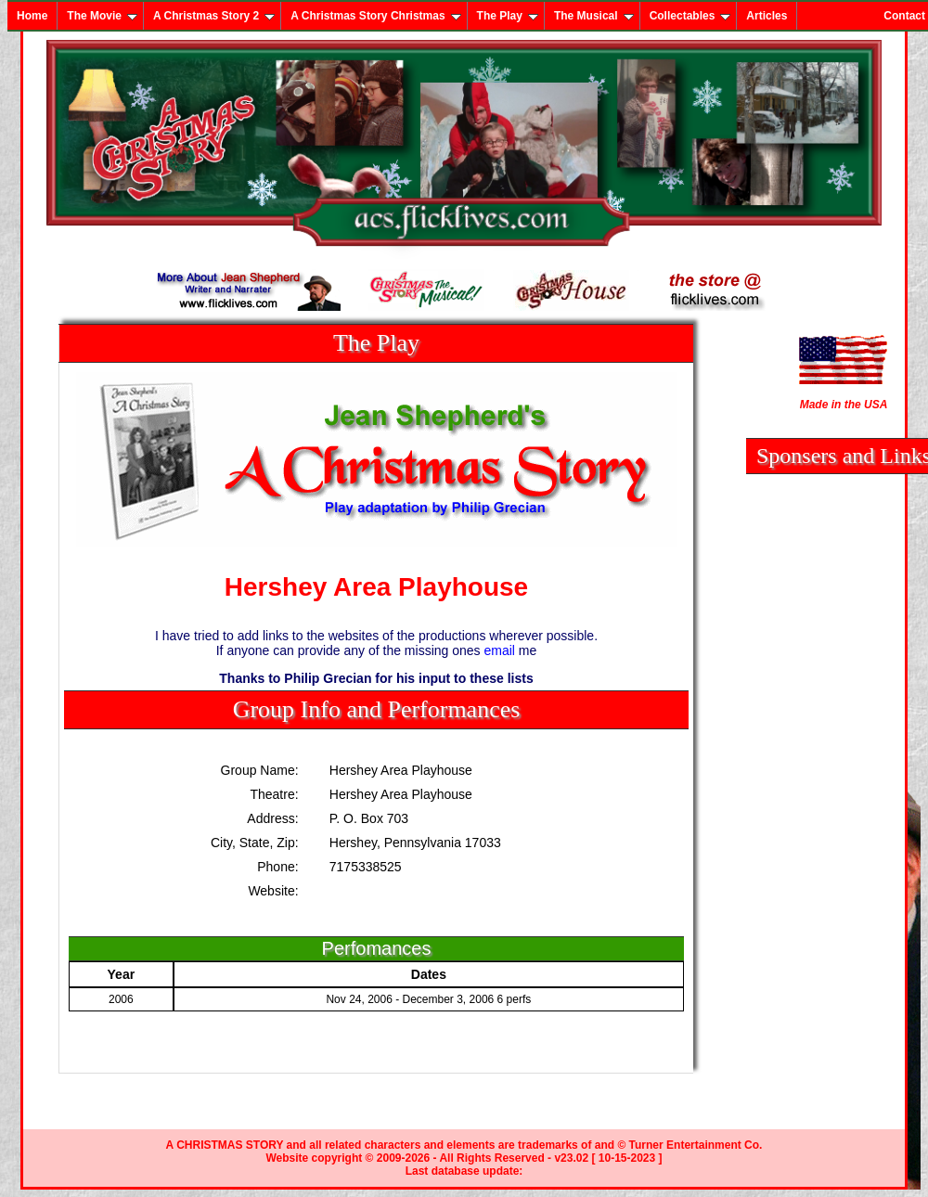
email (500, 650)
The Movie (102, 15)
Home (32, 15)
